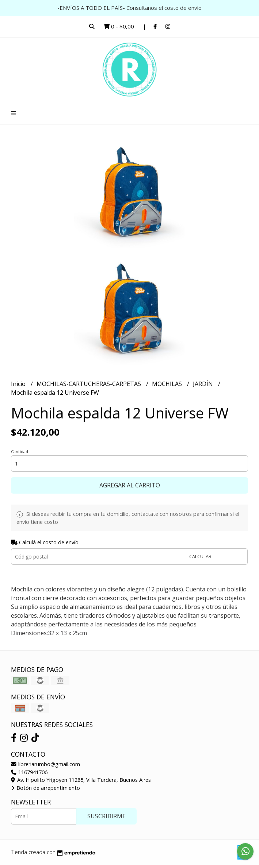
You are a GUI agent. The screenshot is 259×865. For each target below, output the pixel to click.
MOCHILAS (167, 384)
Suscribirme (106, 816)
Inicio (19, 384)
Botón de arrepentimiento (45, 787)
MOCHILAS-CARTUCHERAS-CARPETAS (89, 384)
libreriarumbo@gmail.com (45, 764)
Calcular (200, 556)
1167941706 (29, 772)
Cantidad (19, 451)
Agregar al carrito (129, 485)
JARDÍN (203, 384)
